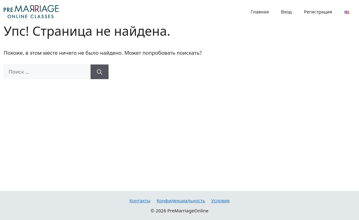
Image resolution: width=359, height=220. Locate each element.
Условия (220, 200)
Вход (286, 12)
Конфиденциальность (181, 200)
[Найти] (100, 71)
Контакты (139, 200)
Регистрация (318, 12)
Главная (260, 12)
